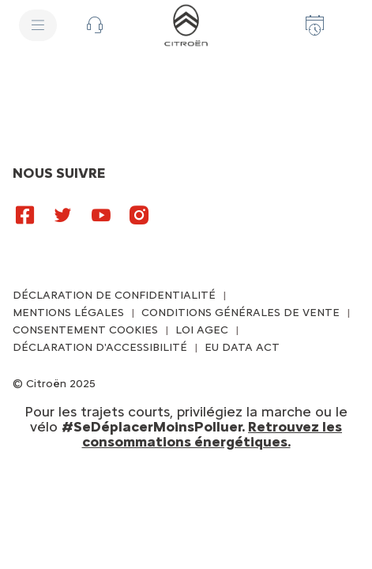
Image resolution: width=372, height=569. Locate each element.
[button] (94, 25)
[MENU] (37, 25)
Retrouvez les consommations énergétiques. (212, 434)
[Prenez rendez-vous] (315, 25)
